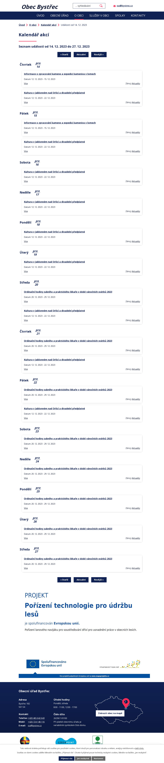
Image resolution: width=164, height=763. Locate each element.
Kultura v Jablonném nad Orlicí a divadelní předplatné (54, 92)
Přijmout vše (66, 758)
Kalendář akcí (48, 24)
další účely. (139, 748)
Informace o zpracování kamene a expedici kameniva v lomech (60, 73)
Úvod (40, 15)
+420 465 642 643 (36, 717)
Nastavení (98, 758)
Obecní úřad (59, 15)
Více (26, 83)
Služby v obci (99, 15)
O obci (79, 15)
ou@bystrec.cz (125, 5)
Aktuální (81, 54)
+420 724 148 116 (36, 721)
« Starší (64, 54)
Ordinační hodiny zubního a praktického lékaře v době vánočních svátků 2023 (68, 291)
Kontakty (138, 15)
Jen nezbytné (83, 758)
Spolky (120, 15)
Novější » (99, 54)
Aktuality (136, 83)
